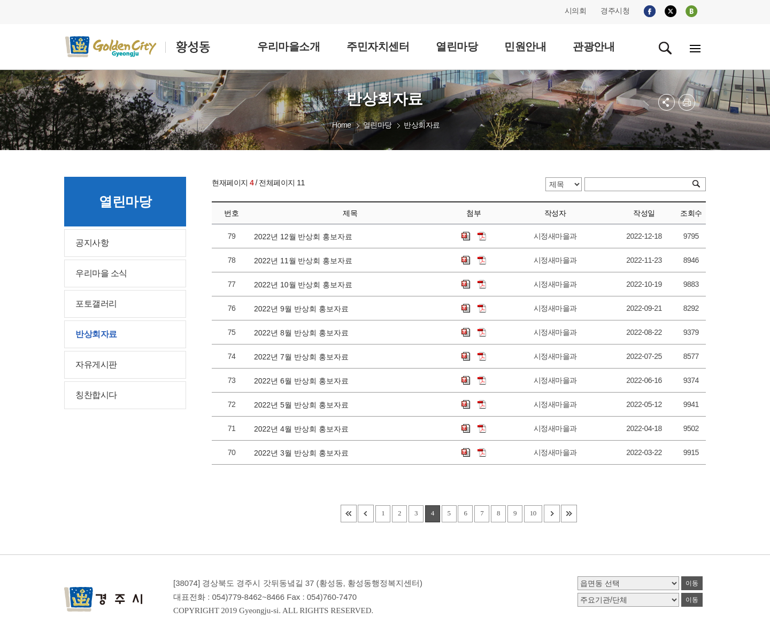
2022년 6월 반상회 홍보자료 (303, 381)
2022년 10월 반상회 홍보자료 (305, 284)
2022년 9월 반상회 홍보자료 (303, 308)
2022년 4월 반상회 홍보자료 (303, 429)
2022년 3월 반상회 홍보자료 (303, 453)
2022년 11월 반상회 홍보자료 (305, 260)
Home (341, 125)
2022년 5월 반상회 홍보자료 (303, 405)
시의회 (576, 10)
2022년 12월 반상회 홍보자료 (305, 236)
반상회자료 (422, 125)
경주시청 (614, 10)
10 (533, 513)
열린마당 (377, 125)
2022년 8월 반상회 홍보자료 (303, 332)
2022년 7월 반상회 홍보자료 (303, 357)
